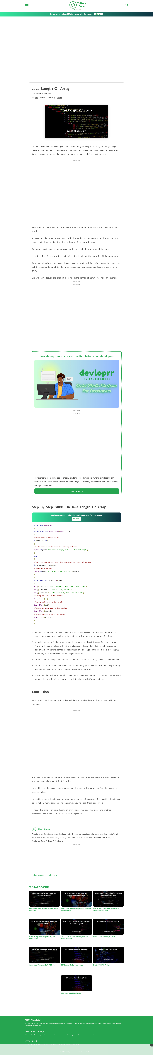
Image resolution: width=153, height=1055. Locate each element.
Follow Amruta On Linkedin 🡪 (44, 875)
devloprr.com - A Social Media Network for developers (76, 14)
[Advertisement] (76, 32)
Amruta (59, 98)
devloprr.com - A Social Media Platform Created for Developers (76, 517)
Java (36, 98)
